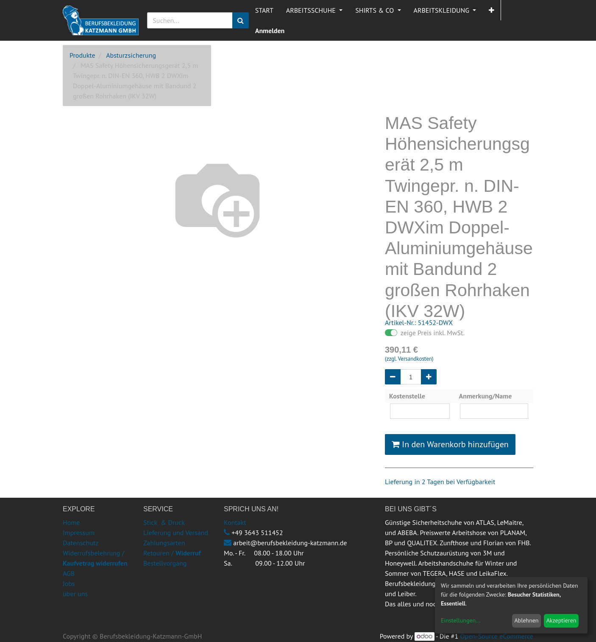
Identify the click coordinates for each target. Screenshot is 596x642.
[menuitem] (264, 10)
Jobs (69, 583)
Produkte (82, 55)
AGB (69, 573)
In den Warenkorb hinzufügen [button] (450, 444)
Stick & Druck (164, 522)
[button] (491, 10)
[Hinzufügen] (429, 376)
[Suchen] (240, 20)
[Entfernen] (393, 376)
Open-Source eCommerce (496, 636)
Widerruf (188, 553)
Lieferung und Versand (175, 532)
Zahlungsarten (164, 542)
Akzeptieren (561, 620)
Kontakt (235, 522)
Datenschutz (80, 542)
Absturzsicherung (131, 55)
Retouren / (158, 553)
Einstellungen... (460, 620)
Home (71, 522)
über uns (75, 593)
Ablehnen (526, 620)
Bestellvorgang (165, 563)
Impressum (79, 532)
